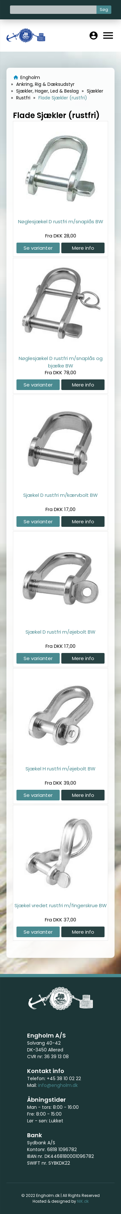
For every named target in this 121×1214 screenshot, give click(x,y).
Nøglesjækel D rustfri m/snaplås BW (60, 221)
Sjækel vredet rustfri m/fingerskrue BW (61, 905)
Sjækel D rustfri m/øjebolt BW (60, 631)
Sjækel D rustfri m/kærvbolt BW (60, 495)
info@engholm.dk (58, 1085)
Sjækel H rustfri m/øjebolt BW (60, 768)
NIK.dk (83, 1201)
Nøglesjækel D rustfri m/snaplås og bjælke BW (61, 362)
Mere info (83, 248)
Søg (104, 9)
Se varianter (38, 248)
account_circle (93, 35)
